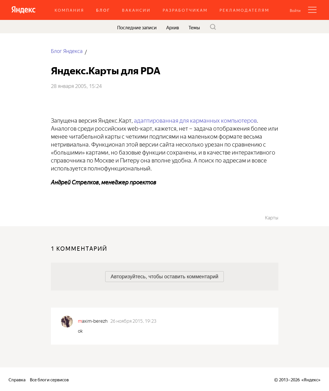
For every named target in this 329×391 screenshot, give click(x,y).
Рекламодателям (244, 10)
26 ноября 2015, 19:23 (133, 320)
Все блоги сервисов (49, 379)
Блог (103, 10)
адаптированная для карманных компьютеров (195, 119)
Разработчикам (185, 10)
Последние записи (137, 27)
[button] (295, 10)
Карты (271, 217)
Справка (17, 379)
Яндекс (311, 379)
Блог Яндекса (66, 50)
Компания (69, 10)
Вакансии (136, 10)
